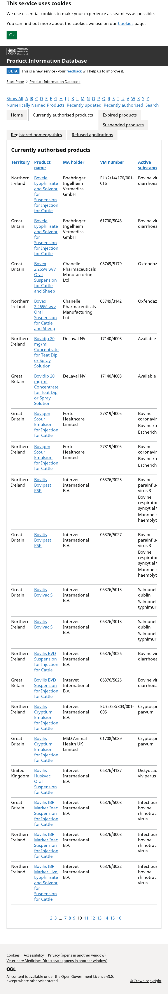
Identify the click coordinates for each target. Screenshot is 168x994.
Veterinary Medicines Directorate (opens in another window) (57, 960)
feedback (74, 71)
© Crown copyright (145, 980)
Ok (12, 35)
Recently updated (84, 105)
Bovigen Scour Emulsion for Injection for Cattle (46, 424)
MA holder (73, 162)
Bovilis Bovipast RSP (42, 485)
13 (99, 918)
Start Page (15, 81)
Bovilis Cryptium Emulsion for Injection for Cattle (46, 717)
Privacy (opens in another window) (77, 955)
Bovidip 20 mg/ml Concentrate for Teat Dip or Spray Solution (46, 352)
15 (112, 918)
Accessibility (34, 955)
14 (106, 918)
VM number (112, 162)
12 (93, 918)
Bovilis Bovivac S (43, 592)
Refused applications (92, 135)
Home (17, 115)
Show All (15, 98)
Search (152, 105)
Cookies (125, 23)
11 (86, 918)
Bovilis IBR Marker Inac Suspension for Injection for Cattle (46, 813)
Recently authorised (123, 105)
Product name (42, 165)
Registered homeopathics (36, 135)
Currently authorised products (63, 115)
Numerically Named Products (36, 105)
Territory (20, 162)
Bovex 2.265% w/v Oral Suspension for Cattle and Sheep (45, 277)
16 (119, 918)
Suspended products (123, 125)
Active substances (149, 165)
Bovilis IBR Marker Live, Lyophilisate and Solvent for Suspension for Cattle (46, 882)
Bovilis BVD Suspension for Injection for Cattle (46, 662)
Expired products (120, 115)
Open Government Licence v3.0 (87, 976)
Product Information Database (47, 60)
